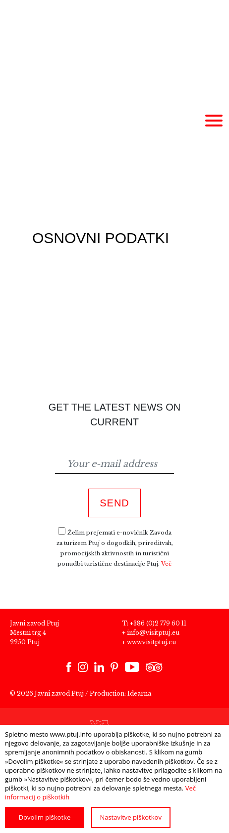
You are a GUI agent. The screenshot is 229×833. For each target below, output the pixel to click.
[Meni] (213, 121)
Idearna (139, 693)
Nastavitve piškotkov (131, 817)
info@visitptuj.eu (153, 632)
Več (166, 563)
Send (114, 503)
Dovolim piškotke (44, 817)
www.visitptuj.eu (151, 642)
